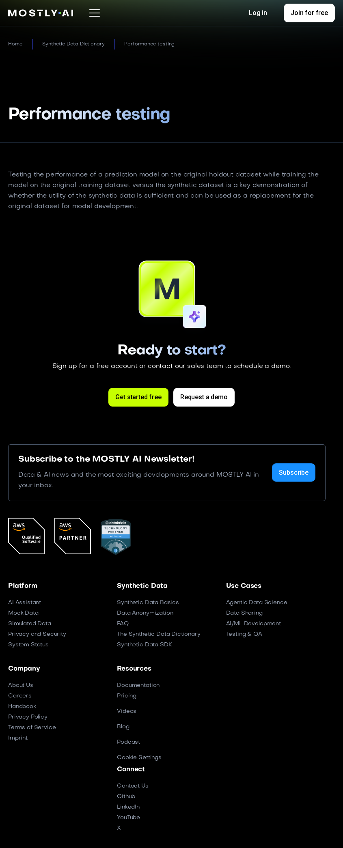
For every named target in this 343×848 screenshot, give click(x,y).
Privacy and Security (37, 634)
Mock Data (23, 613)
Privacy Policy (27, 717)
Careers (20, 696)
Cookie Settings (139, 757)
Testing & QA (244, 634)
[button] (94, 13)
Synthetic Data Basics (148, 602)
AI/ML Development (253, 623)
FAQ (123, 623)
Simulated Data (29, 623)
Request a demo (204, 397)
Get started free (138, 397)
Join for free (309, 13)
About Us (20, 685)
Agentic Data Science (256, 602)
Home (15, 44)
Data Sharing (244, 613)
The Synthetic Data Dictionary (158, 634)
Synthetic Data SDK (144, 645)
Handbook (22, 706)
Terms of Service (32, 727)
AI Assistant (24, 602)
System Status (28, 645)
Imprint (18, 738)
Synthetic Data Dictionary (73, 44)
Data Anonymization (145, 613)
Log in (258, 13)
